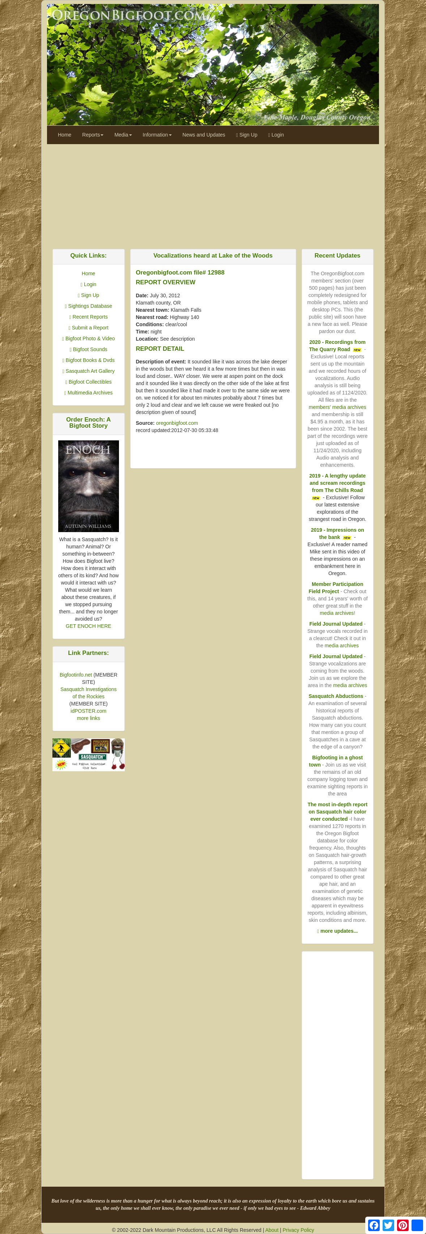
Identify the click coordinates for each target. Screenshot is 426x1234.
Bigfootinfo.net (76, 675)
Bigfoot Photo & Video (88, 338)
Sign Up (246, 135)
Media (123, 135)
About (271, 1230)
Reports (92, 135)
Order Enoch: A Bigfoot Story (88, 422)
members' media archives (337, 407)
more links (88, 718)
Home (64, 135)
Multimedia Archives (88, 393)
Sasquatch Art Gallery (89, 371)
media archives (337, 613)
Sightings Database (88, 306)
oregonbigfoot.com (177, 423)
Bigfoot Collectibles (88, 382)
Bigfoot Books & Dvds (89, 360)
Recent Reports (88, 317)
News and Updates (204, 135)
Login (276, 135)
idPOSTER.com (88, 711)
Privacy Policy (298, 1230)
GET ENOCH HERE (88, 626)
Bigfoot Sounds (88, 349)
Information (157, 135)
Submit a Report (88, 328)
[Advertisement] (213, 194)
